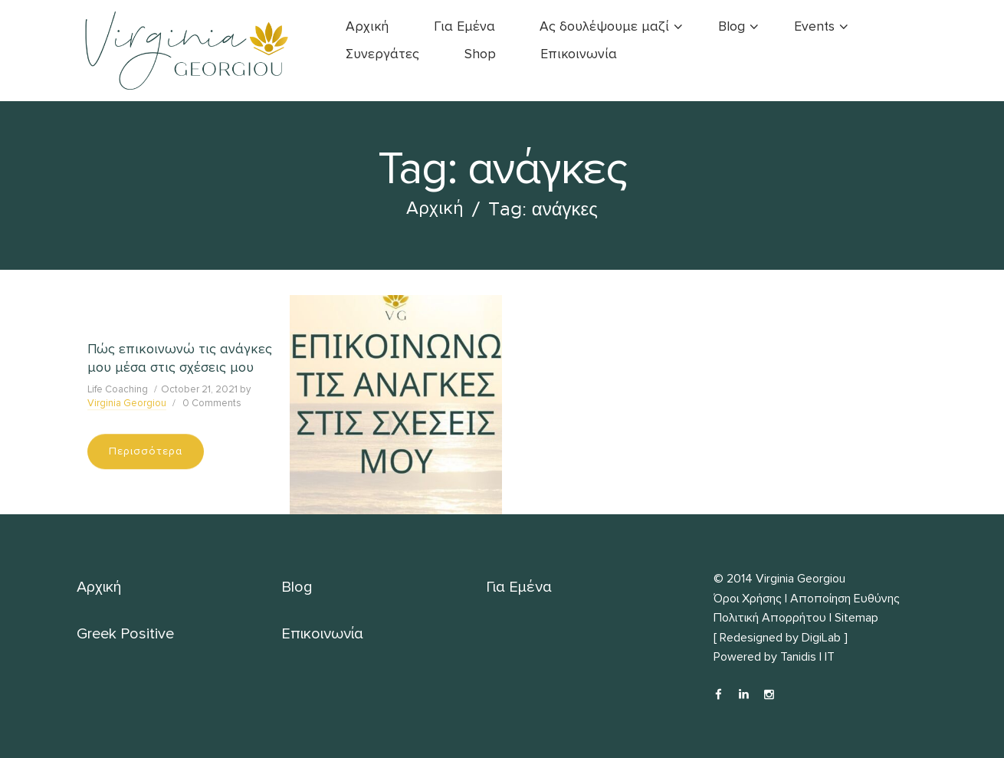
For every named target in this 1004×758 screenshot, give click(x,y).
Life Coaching (117, 389)
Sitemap (856, 617)
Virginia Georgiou (126, 403)
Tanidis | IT (807, 656)
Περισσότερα (145, 451)
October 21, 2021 (199, 389)
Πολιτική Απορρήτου (770, 617)
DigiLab (821, 637)
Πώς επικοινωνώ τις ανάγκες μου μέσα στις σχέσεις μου (179, 359)
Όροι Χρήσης (748, 598)
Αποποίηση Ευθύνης (845, 598)
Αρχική (435, 208)
